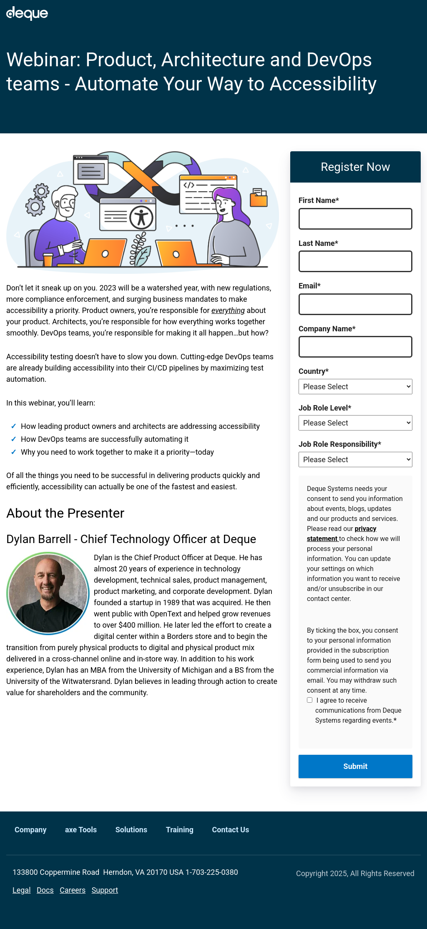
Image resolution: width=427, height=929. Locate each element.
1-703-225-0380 (212, 872)
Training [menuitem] (179, 829)
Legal (22, 890)
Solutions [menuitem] (131, 829)
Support (105, 890)
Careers (72, 890)
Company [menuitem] (30, 829)
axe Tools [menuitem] (81, 829)
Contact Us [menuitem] (230, 829)
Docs (45, 890)
